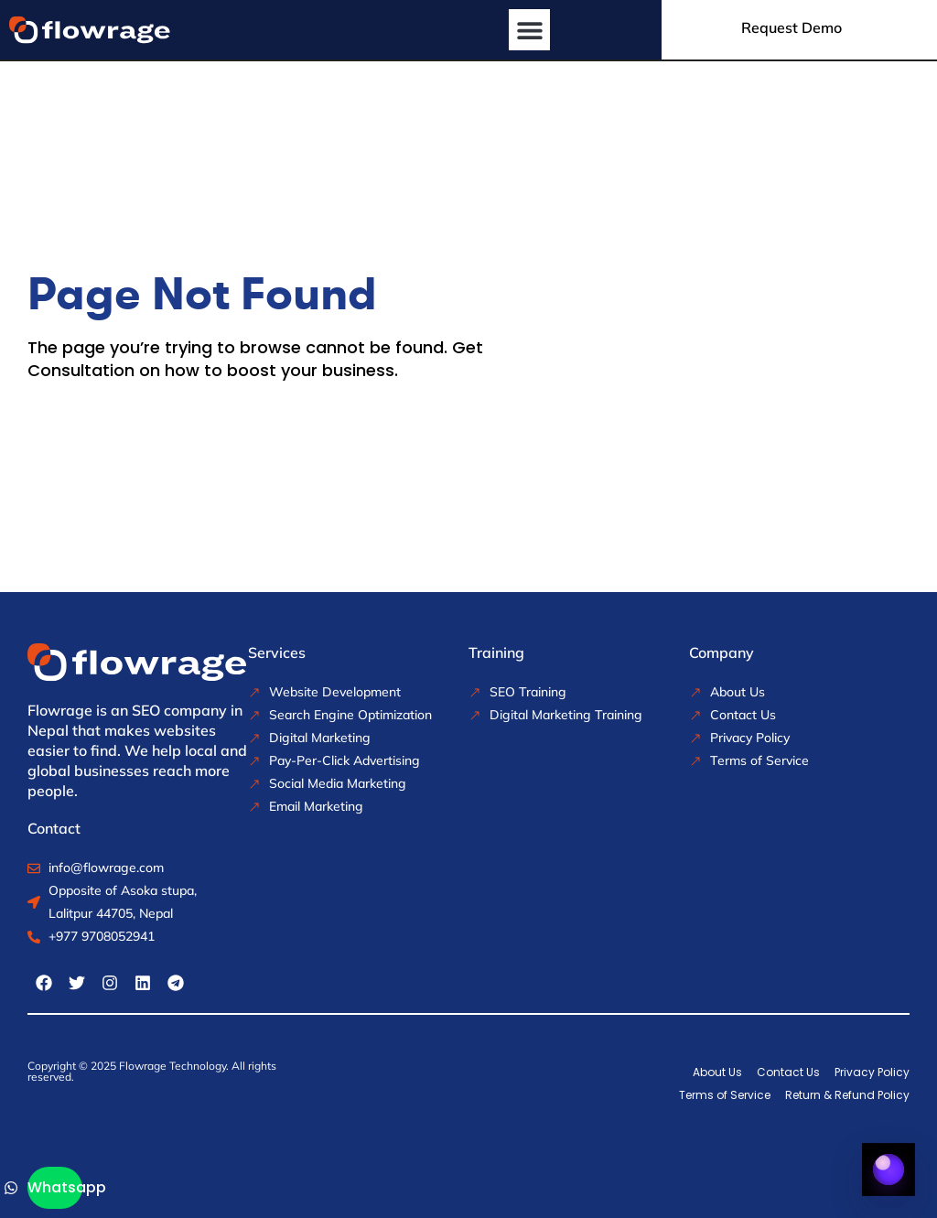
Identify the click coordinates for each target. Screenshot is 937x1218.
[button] (529, 29)
